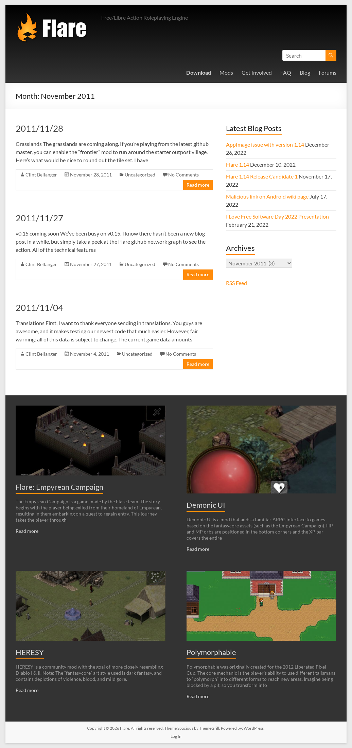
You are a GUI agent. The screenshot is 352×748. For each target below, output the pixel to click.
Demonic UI (206, 504)
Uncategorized (140, 174)
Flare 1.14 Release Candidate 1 (262, 176)
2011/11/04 (39, 307)
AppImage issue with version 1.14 (265, 144)
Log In (176, 736)
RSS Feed (236, 283)
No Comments (183, 174)
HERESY (30, 652)
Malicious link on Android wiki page (267, 196)
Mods (226, 72)
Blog (305, 72)
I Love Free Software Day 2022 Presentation (277, 216)
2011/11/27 (39, 217)
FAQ (285, 72)
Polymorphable (211, 652)
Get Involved (257, 72)
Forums (327, 72)
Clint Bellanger (41, 174)
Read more (198, 185)
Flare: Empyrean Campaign (59, 486)
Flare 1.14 (237, 164)
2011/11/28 (39, 128)
